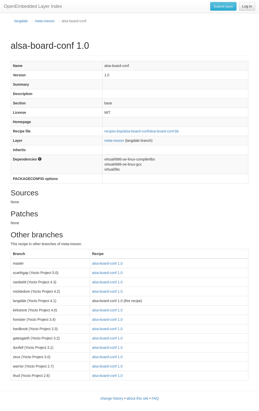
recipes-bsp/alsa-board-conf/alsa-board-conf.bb (141, 131)
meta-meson (45, 21)
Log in (247, 6)
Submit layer (223, 6)
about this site (137, 398)
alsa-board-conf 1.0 (107, 263)
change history (111, 398)
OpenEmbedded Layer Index (33, 6)
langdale (21, 21)
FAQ (155, 398)
